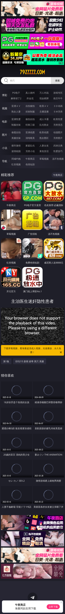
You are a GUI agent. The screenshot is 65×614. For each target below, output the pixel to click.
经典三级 (30, 124)
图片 (4, 135)
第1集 (6, 361)
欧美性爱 (58, 119)
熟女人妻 (16, 111)
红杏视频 (16, 164)
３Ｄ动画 (58, 105)
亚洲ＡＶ (16, 105)
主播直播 (44, 111)
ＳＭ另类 (58, 111)
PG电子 (16, 92)
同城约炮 (16, 158)
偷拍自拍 (30, 119)
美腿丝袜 (16, 138)
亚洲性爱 (16, 119)
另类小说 (30, 151)
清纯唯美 (30, 138)
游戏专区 (58, 92)
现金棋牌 (44, 98)
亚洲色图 (30, 132)
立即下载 (53, 606)
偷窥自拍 (16, 132)
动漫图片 (58, 132)
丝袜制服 (30, 111)
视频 (4, 108)
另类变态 (58, 124)
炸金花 (30, 98)
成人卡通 (44, 119)
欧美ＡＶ (44, 105)
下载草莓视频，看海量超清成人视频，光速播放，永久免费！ (33, 350)
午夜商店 (30, 158)
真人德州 (30, 92)
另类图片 (58, 138)
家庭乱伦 (30, 145)
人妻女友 (44, 145)
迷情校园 (16, 151)
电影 (4, 121)
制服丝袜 (16, 124)
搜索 (57, 80)
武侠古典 (58, 145)
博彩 (4, 95)
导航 (4, 161)
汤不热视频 (58, 158)
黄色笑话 (44, 151)
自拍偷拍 (30, 105)
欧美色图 (44, 132)
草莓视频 (44, 158)
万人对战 (44, 92)
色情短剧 (30, 164)
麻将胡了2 (16, 98)
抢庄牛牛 (58, 98)
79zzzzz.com (32, 72)
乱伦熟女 (44, 124)
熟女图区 (44, 138)
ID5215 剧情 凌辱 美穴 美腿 (29, 361)
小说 (4, 148)
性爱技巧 (58, 151)
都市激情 (16, 145)
